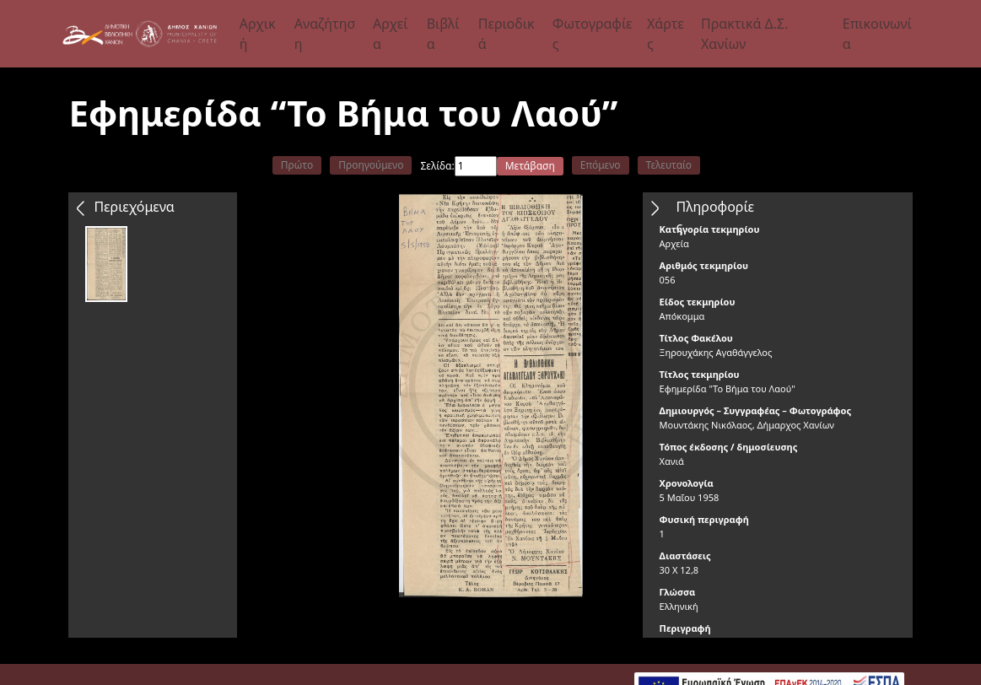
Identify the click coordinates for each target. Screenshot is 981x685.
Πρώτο (297, 165)
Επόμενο (600, 165)
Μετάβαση (530, 166)
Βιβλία (443, 33)
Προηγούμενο (370, 165)
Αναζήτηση (324, 33)
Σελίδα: (437, 166)
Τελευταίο (669, 165)
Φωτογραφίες (592, 33)
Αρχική (258, 33)
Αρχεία (390, 33)
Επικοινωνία (877, 33)
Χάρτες (665, 33)
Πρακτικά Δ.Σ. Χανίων (745, 33)
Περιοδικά (506, 33)
